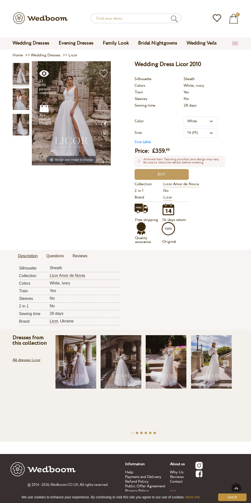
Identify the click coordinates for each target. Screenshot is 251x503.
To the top (236, 488)
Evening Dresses (76, 43)
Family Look (116, 43)
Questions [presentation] (55, 256)
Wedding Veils (202, 43)
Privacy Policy (137, 491)
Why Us (177, 472)
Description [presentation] (28, 256)
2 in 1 (139, 190)
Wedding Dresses (31, 43)
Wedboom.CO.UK (64, 484)
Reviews (177, 477)
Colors (140, 85)
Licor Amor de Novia (181, 184)
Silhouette (143, 79)
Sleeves (141, 99)
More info (193, 497)
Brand (139, 197)
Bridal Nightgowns (157, 43)
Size (138, 132)
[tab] (28, 256)
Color (139, 121)
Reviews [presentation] (80, 256)
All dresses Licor (26, 360)
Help (129, 472)
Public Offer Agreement (145, 486)
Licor (167, 197)
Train (139, 92)
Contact (176, 481)
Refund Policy (137, 481)
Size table (143, 142)
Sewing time (145, 105)
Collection (143, 184)
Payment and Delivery (143, 477)
